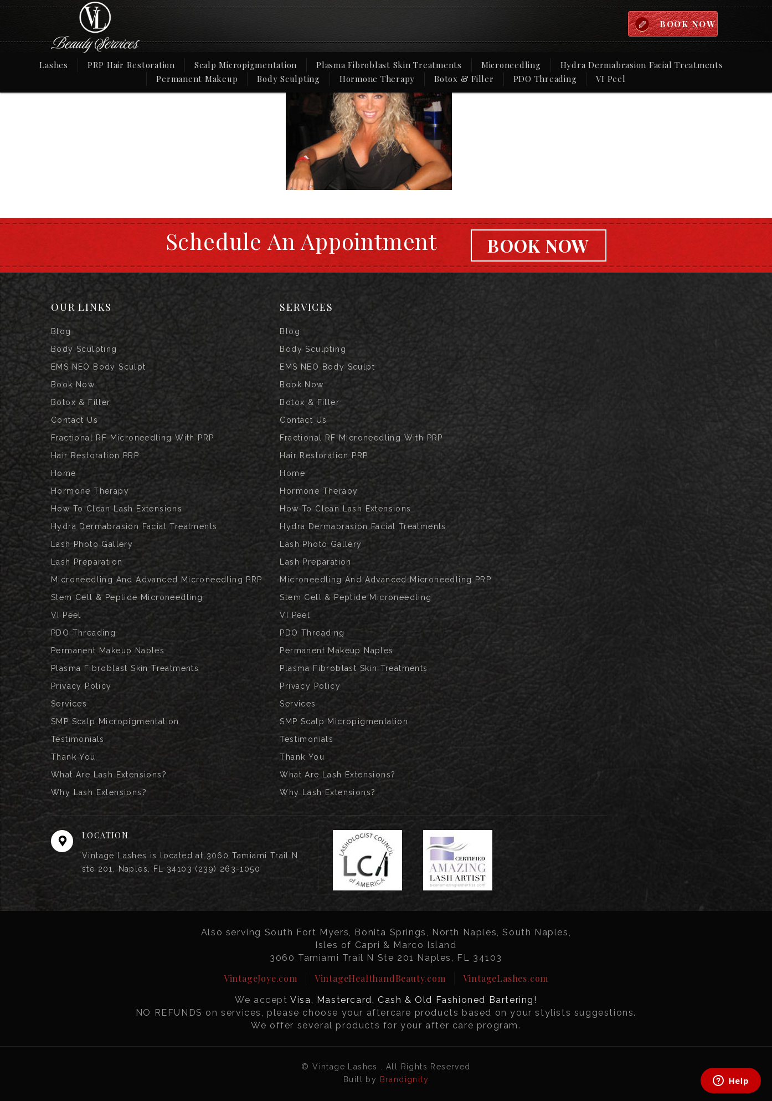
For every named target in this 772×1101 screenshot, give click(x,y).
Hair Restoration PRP (95, 455)
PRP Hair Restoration (131, 64)
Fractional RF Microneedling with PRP (132, 437)
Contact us (74, 420)
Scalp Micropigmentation (245, 64)
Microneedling (511, 64)
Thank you (73, 756)
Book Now (538, 245)
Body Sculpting (288, 78)
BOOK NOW (688, 23)
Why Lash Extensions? (99, 792)
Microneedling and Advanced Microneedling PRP (157, 579)
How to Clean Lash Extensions (116, 508)
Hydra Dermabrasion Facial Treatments (641, 64)
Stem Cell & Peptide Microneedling (127, 597)
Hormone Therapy (377, 78)
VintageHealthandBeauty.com (380, 978)
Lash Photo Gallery (92, 544)
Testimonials (78, 739)
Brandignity (404, 1079)
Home (63, 473)
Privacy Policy (81, 686)
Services (69, 703)
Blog (61, 331)
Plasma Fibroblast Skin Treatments (389, 64)
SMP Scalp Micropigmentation (115, 721)
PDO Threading (545, 78)
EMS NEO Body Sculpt (98, 366)
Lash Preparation (86, 561)
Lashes (53, 64)
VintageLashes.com (506, 978)
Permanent (197, 78)
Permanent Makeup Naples (107, 650)
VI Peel (610, 78)
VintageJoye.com (260, 978)
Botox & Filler (464, 78)
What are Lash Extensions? (109, 774)
